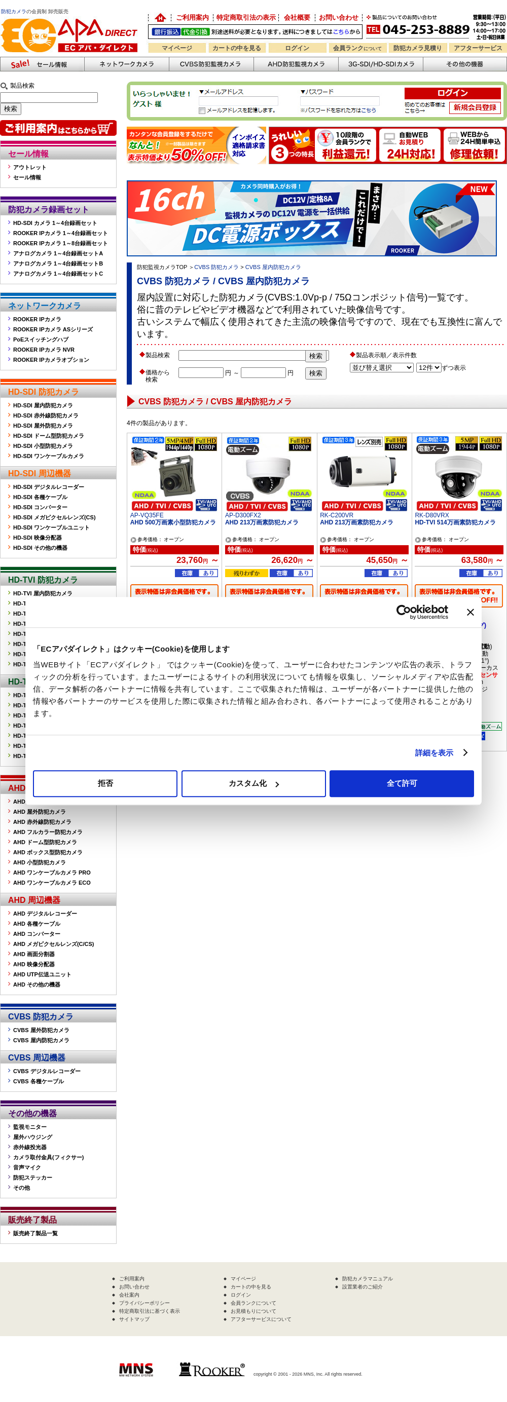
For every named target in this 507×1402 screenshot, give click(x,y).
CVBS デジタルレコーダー (47, 1071)
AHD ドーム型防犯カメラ (45, 842)
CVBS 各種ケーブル (38, 1081)
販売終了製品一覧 (35, 1233)
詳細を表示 (434, 752)
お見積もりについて (253, 1311)
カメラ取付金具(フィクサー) (48, 1157)
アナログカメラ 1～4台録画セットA (58, 253)
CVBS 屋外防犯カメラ (41, 1030)
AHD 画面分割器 (34, 954)
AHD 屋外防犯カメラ (39, 812)
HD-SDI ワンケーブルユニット (51, 527)
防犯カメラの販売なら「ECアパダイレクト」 (71, 16)
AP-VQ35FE (147, 515)
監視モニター (30, 1127)
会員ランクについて (253, 1303)
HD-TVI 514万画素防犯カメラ (455, 522)
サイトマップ (134, 1319)
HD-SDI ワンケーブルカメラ (48, 456)
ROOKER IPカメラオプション (51, 360)
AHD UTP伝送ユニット (42, 974)
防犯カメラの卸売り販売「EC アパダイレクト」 (159, 17)
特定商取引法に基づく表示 (149, 1311)
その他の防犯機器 (465, 64)
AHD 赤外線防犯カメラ (42, 822)
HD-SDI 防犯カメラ (43, 392)
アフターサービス (478, 48)
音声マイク (27, 1167)
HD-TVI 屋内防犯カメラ (43, 593)
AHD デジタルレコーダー (45, 914)
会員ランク (357, 48)
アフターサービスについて (261, 1319)
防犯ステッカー (32, 1177)
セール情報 (28, 153)
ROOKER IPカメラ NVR (44, 350)
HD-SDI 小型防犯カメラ (43, 446)
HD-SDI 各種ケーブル (40, 497)
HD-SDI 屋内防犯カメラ (43, 405)
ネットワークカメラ (126, 64)
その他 (21, 1188)
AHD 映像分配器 (34, 964)
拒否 (105, 783)
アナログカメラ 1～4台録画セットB (58, 263)
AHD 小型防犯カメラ (39, 862)
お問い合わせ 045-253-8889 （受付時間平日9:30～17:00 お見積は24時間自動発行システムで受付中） (437, 26)
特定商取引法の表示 (246, 17)
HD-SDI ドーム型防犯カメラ (48, 436)
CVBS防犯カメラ (211, 64)
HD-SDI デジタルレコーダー (48, 487)
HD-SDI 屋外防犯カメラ (43, 426)
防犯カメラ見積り (417, 48)
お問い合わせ (338, 17)
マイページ (177, 48)
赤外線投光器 (30, 1147)
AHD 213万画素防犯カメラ (262, 522)
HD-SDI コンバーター (40, 507)
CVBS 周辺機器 (36, 1057)
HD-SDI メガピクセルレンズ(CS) (54, 517)
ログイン (297, 48)
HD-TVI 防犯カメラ (43, 580)
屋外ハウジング (32, 1137)
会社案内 (129, 1295)
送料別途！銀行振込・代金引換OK (255, 31)
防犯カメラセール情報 (42, 64)
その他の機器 (32, 1113)
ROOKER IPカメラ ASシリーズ (53, 329)
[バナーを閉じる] (470, 612)
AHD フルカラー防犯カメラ (48, 832)
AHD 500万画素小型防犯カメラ (173, 522)
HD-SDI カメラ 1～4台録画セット (55, 223)
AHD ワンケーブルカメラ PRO (52, 872)
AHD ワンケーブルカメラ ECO (52, 883)
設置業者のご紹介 (362, 1287)
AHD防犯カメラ (296, 64)
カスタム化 (254, 783)
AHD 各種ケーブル (36, 924)
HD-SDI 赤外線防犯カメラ (46, 415)
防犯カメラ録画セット (48, 209)
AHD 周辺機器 (34, 900)
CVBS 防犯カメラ (41, 1016)
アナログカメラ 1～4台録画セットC (58, 274)
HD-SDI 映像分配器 (37, 538)
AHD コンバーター (36, 934)
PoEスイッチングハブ (40, 339)
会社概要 (297, 17)
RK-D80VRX (432, 515)
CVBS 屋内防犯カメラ (41, 1040)
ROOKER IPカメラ (37, 319)
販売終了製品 (32, 1220)
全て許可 (402, 783)
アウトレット (30, 167)
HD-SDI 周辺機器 (39, 473)
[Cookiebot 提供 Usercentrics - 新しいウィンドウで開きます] (403, 612)
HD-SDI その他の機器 (40, 548)
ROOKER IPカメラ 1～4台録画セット (60, 233)
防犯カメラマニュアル (367, 1278)
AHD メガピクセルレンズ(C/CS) (53, 944)
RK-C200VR (336, 515)
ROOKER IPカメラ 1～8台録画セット (60, 243)
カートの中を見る (236, 48)
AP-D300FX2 (243, 515)
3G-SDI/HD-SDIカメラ (380, 64)
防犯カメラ (13, 11)
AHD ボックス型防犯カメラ (48, 852)
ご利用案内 (192, 17)
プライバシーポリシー (144, 1303)
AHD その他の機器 (36, 984)
